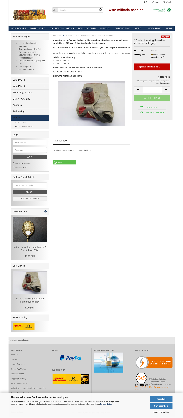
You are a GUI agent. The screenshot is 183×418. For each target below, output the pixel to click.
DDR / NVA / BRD (87, 28)
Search (30, 194)
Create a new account (21, 164)
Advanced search (30, 200)
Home (169, 28)
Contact (14, 361)
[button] (146, 2)
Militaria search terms (24, 128)
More (138, 28)
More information (161, 412)
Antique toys (122, 28)
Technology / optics (62, 28)
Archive (16, 119)
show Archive (20, 124)
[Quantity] (152, 91)
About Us (14, 356)
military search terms (19, 385)
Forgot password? (20, 169)
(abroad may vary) (157, 59)
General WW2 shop (18, 370)
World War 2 (37, 28)
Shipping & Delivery (18, 380)
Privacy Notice (106, 404)
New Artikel (155, 28)
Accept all (161, 399)
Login (30, 158)
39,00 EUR (30, 257)
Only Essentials (161, 406)
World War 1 (18, 28)
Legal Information (18, 366)
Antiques (105, 28)
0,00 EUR (29, 309)
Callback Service (17, 375)
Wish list (167, 2)
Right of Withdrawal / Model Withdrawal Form (29, 390)
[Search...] (55, 9)
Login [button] (155, 2)
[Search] (100, 10)
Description (61, 141)
